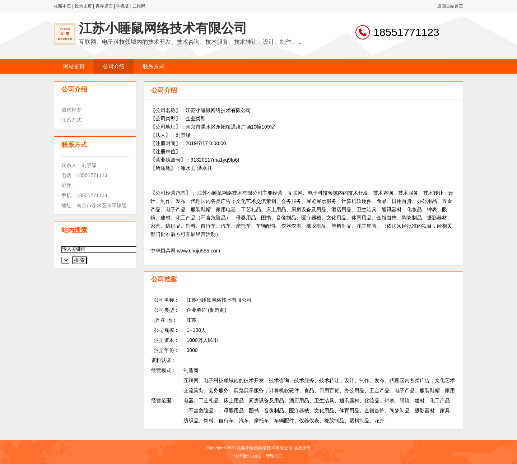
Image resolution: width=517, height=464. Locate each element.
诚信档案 (71, 110)
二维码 (138, 6)
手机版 (122, 6)
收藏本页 (62, 6)
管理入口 (274, 456)
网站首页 (74, 66)
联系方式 (153, 66)
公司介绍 (114, 66)
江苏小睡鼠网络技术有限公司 (163, 28)
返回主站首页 (450, 6)
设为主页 (83, 6)
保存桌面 (104, 6)
